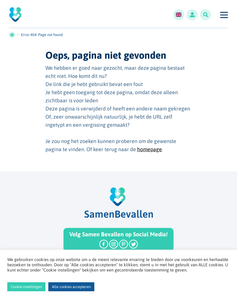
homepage (149, 149)
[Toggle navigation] (224, 15)
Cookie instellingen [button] (26, 287)
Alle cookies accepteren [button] (71, 287)
